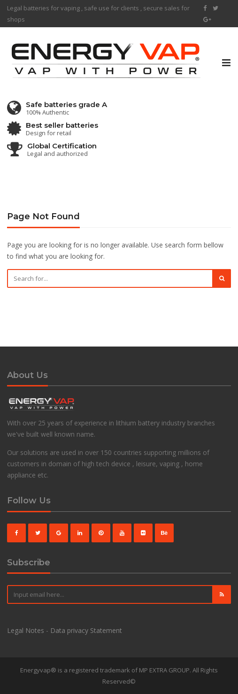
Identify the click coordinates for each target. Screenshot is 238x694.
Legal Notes (25, 630)
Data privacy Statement (86, 630)
